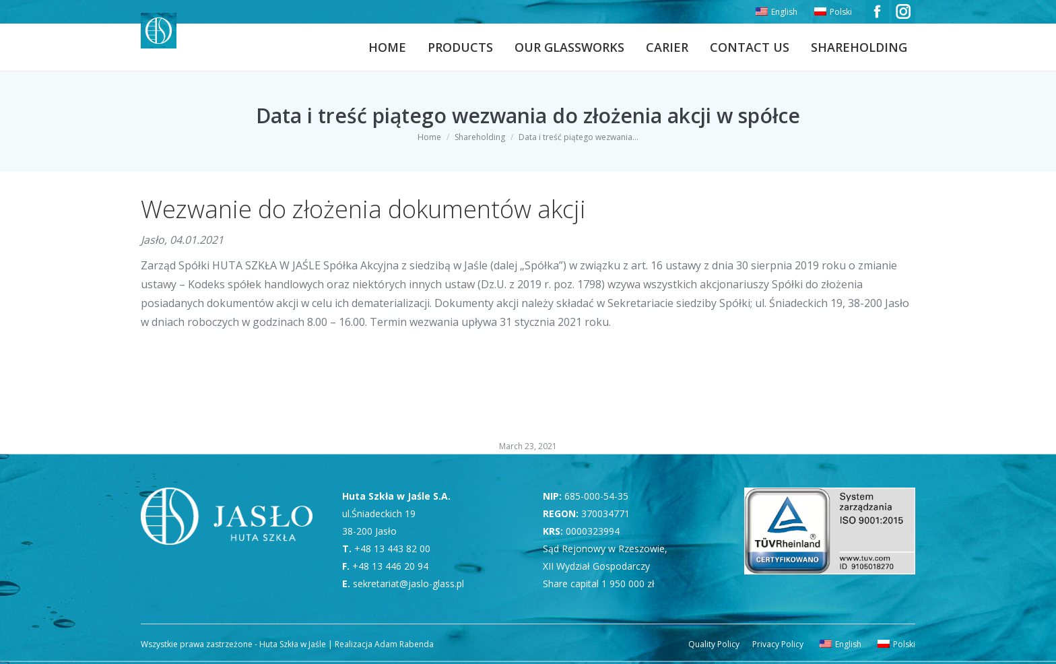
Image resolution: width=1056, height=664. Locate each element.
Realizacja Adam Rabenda (383, 644)
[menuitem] (774, 12)
